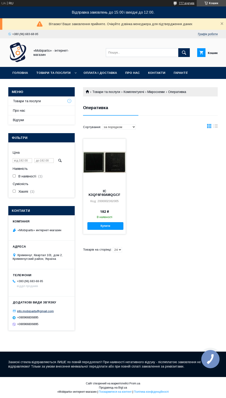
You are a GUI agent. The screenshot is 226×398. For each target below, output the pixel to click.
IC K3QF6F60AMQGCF (104, 193)
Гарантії (180, 73)
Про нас (132, 73)
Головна (20, 73)
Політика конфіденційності (151, 391)
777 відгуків (186, 3)
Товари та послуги (53, 73)
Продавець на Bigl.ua (113, 387)
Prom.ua (134, 383)
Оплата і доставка (100, 73)
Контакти (156, 73)
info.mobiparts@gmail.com (35, 311)
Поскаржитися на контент (115, 391)
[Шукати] (184, 52)
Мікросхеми (156, 92)
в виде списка (216, 127)
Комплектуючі (134, 92)
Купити (105, 225)
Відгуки (18, 120)
